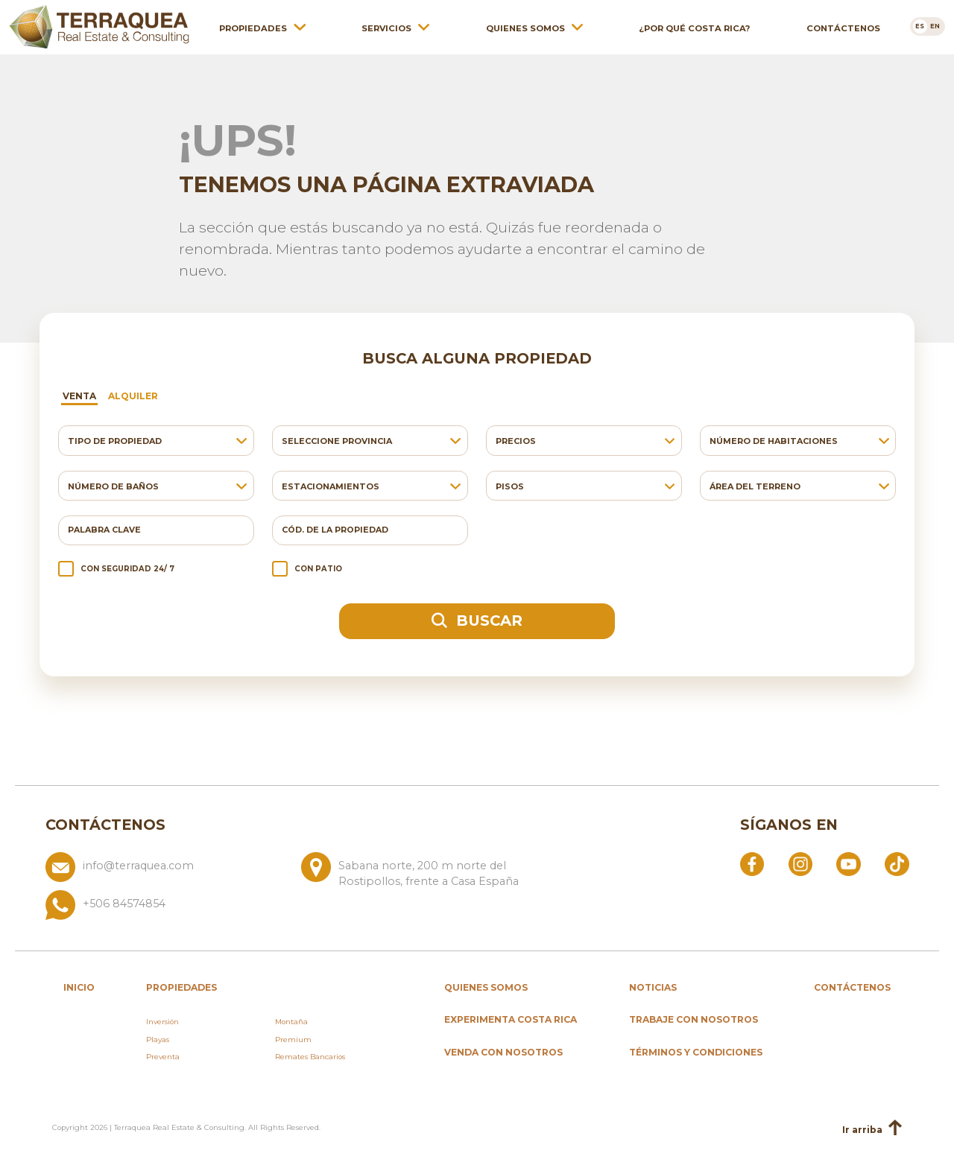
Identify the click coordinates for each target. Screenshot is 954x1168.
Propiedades (253, 27)
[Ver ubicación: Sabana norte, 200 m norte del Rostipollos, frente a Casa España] (423, 871)
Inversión (162, 1022)
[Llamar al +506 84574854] (295, 905)
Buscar (477, 620)
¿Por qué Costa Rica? (694, 27)
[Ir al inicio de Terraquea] (99, 26)
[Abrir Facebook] (752, 863)
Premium (293, 1039)
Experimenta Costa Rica (510, 1019)
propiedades (181, 987)
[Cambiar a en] (936, 26)
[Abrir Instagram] (800, 863)
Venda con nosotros (503, 1052)
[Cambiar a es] (920, 26)
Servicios (386, 27)
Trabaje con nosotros (693, 1019)
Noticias (653, 987)
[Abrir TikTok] (897, 863)
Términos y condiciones (695, 1052)
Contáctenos (843, 27)
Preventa (163, 1057)
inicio (79, 987)
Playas (157, 1039)
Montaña (291, 1022)
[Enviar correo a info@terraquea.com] (167, 871)
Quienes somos (525, 27)
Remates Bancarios (310, 1057)
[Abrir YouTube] (848, 863)
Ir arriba (872, 1129)
